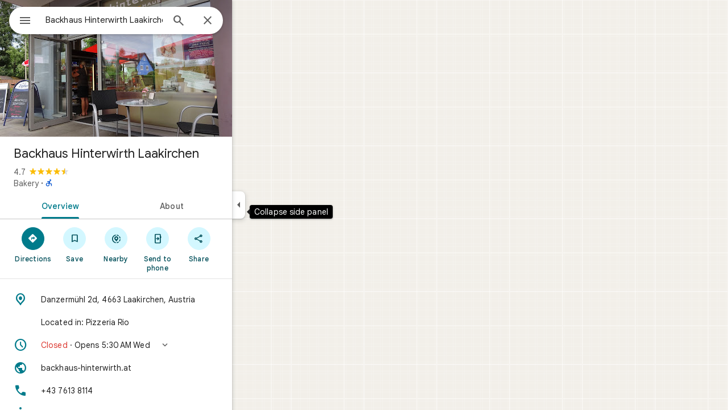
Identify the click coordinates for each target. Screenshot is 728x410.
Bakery (67, 183)
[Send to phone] (198, 249)
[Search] (219, 21)
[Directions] (74, 244)
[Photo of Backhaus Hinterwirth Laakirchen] (157, 68)
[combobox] (134, 20)
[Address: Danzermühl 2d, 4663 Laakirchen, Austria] (157, 299)
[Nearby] (157, 244)
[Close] (248, 21)
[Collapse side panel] (279, 205)
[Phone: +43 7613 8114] (157, 390)
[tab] (99, 205)
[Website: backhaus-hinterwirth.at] (157, 367)
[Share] (239, 244)
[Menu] (20, 19)
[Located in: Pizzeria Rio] (157, 322)
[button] (157, 345)
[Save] (115, 244)
